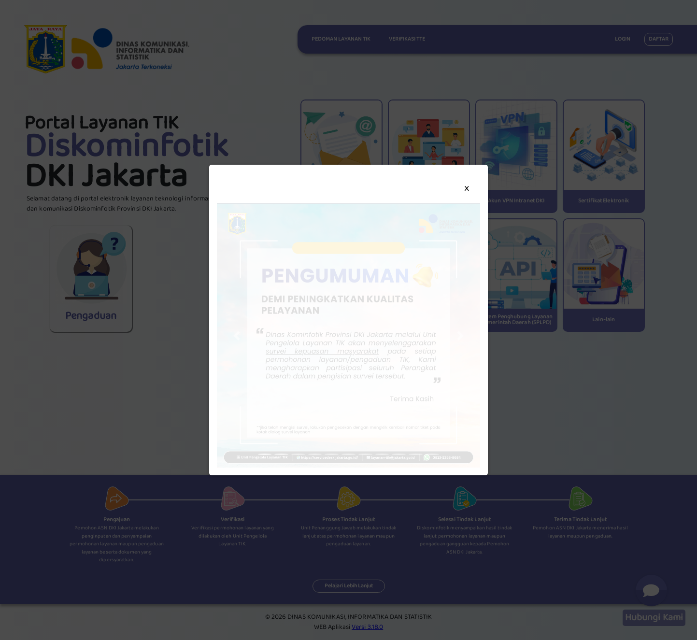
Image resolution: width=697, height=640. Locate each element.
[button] (236, 335)
